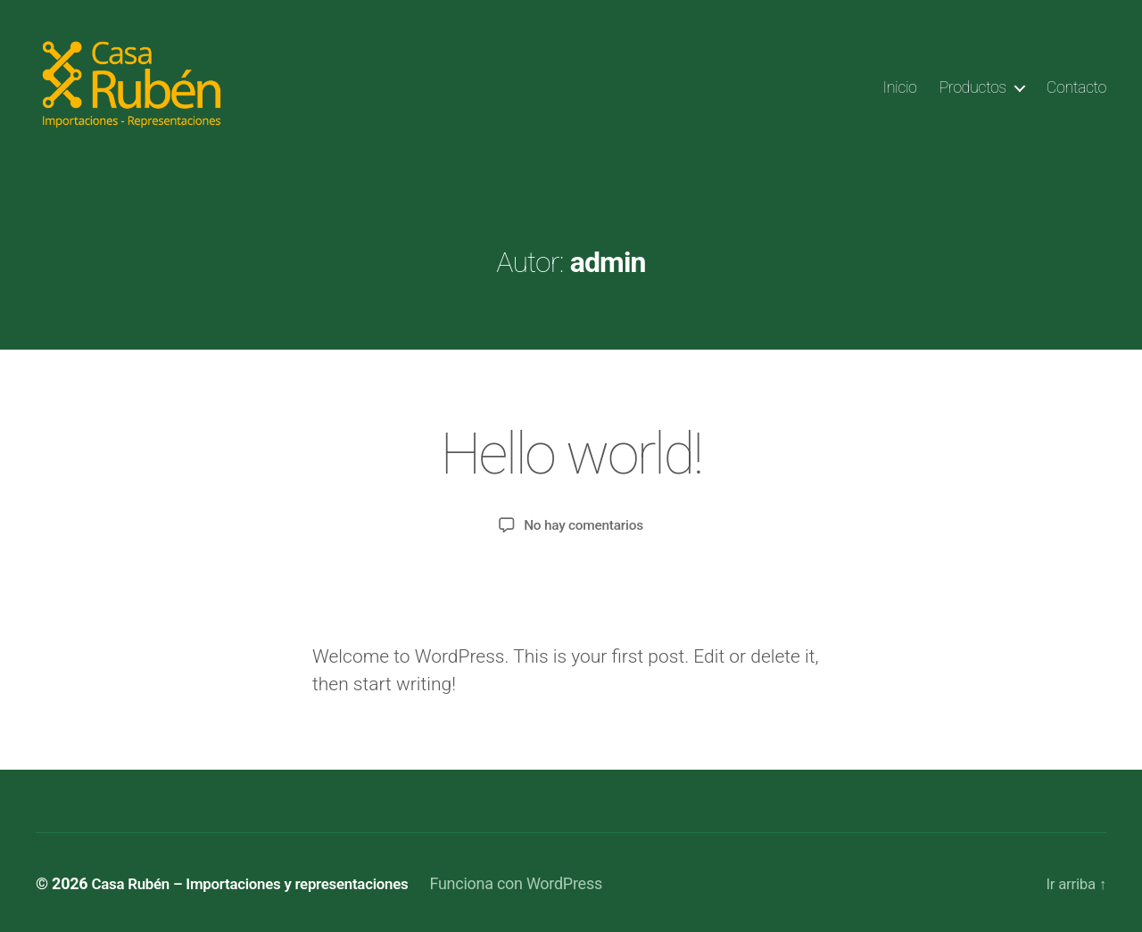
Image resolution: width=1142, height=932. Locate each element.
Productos (972, 87)
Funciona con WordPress (538, 881)
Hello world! (571, 452)
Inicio (900, 87)
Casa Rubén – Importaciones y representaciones (261, 881)
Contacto (1076, 87)
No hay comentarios (584, 523)
